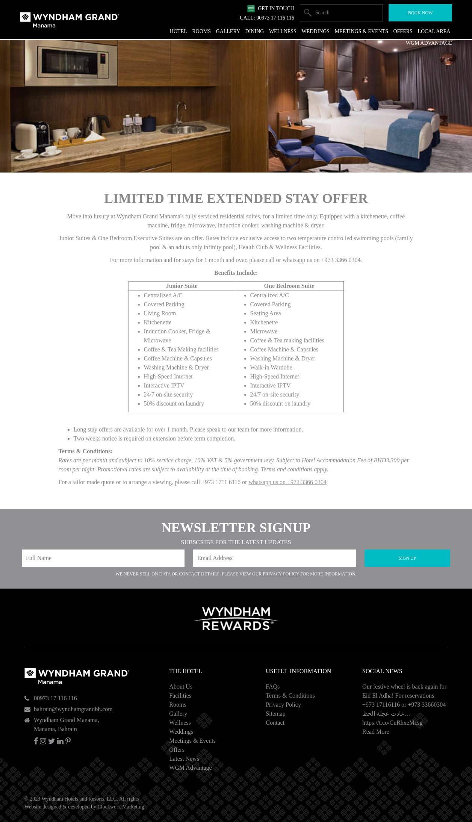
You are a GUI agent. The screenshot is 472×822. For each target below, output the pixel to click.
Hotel (178, 31)
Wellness (180, 722)
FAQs (273, 686)
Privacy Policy (281, 574)
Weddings (181, 731)
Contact (275, 722)
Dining (254, 31)
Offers (177, 749)
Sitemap (275, 713)
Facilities (180, 695)
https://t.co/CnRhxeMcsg (392, 722)
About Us (180, 686)
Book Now (420, 12)
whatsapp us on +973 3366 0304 (287, 482)
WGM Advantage (190, 767)
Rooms (177, 704)
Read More (375, 731)
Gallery (178, 713)
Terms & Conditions (290, 695)
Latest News (184, 758)
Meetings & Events (192, 740)
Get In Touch (276, 8)
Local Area (434, 31)
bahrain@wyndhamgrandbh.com (73, 709)
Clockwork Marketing (120, 807)
